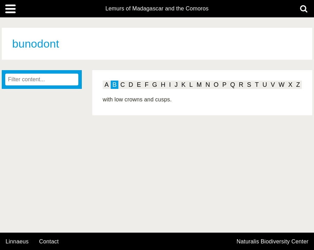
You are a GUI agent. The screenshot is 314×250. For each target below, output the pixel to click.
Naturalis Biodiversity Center (273, 241)
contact (48, 241)
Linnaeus (17, 241)
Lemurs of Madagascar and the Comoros (157, 8)
